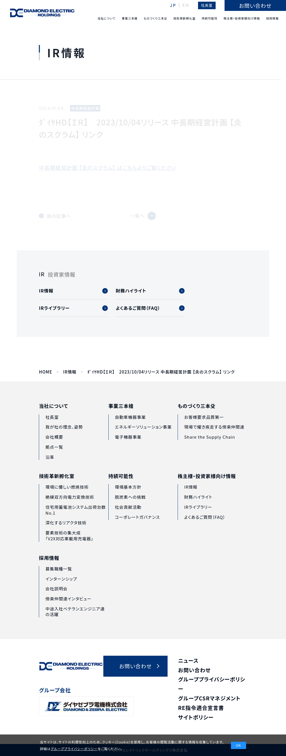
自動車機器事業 (130, 426)
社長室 (207, 5)
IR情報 (70, 372)
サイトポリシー (196, 717)
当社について (53, 412)
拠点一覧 (54, 453)
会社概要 (54, 443)
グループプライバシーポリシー (74, 748)
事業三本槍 (121, 415)
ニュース (188, 660)
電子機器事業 (128, 447)
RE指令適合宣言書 (201, 707)
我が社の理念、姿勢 (64, 433)
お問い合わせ (194, 670)
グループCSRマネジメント (209, 698)
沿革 (50, 463)
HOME (45, 372)
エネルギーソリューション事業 (143, 436)
